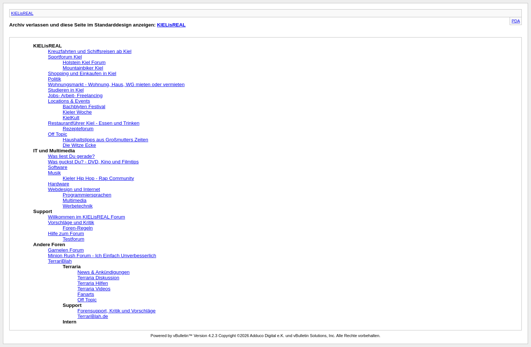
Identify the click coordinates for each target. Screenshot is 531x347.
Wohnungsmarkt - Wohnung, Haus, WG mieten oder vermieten (116, 84)
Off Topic (57, 134)
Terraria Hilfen (92, 283)
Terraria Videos (93, 288)
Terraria (72, 266)
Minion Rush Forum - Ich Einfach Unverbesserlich (102, 255)
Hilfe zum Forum (66, 233)
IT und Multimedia (54, 150)
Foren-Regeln (78, 228)
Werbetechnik (78, 206)
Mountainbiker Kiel (83, 68)
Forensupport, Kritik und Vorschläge (116, 311)
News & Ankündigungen (103, 272)
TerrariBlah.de (92, 316)
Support (42, 211)
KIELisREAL (22, 13)
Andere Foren (49, 244)
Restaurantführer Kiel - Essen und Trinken (93, 123)
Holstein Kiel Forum (84, 62)
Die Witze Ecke (79, 145)
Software (57, 167)
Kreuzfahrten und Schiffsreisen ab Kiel (89, 51)
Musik (54, 173)
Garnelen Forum (66, 250)
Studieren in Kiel (66, 90)
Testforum (73, 239)
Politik (54, 79)
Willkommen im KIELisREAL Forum (86, 217)
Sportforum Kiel (65, 57)
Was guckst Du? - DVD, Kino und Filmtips (93, 161)
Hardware (58, 184)
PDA (515, 21)
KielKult (71, 117)
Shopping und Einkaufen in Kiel (82, 73)
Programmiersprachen (87, 195)
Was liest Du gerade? (71, 156)
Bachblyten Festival (84, 106)
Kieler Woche (77, 112)
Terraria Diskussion (98, 277)
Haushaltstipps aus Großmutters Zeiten (105, 139)
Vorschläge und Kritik (71, 222)
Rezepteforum (78, 128)
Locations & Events (69, 101)
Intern (69, 322)
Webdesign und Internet (74, 189)
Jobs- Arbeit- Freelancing (75, 95)
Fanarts (85, 294)
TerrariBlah (60, 261)
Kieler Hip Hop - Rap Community (98, 178)
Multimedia (74, 200)
